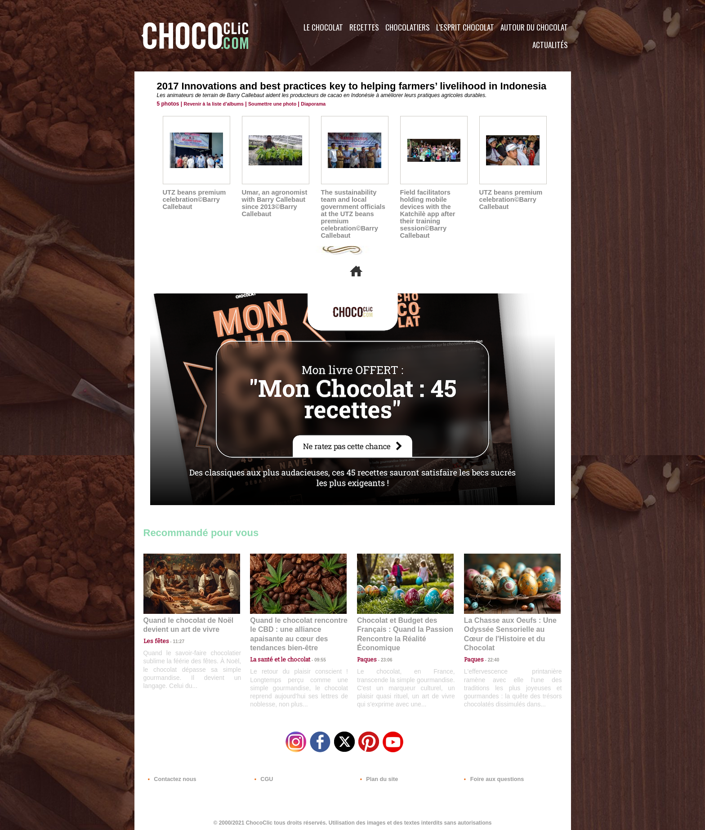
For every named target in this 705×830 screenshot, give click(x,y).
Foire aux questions (490, 775)
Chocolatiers (407, 27)
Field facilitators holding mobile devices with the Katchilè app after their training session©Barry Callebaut (426, 214)
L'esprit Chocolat (465, 27)
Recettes (364, 27)
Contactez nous (171, 775)
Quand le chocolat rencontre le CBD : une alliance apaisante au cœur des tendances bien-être (297, 629)
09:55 (313, 648)
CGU (263, 775)
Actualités (550, 44)
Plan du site (378, 775)
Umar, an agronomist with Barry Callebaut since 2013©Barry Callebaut (273, 203)
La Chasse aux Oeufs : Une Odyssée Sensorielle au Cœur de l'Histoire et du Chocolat (508, 629)
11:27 (173, 640)
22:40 (490, 648)
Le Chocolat (323, 27)
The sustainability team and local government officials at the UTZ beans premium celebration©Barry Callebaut (352, 214)
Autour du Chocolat (534, 27)
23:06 (383, 657)
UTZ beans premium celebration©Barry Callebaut (193, 199)
